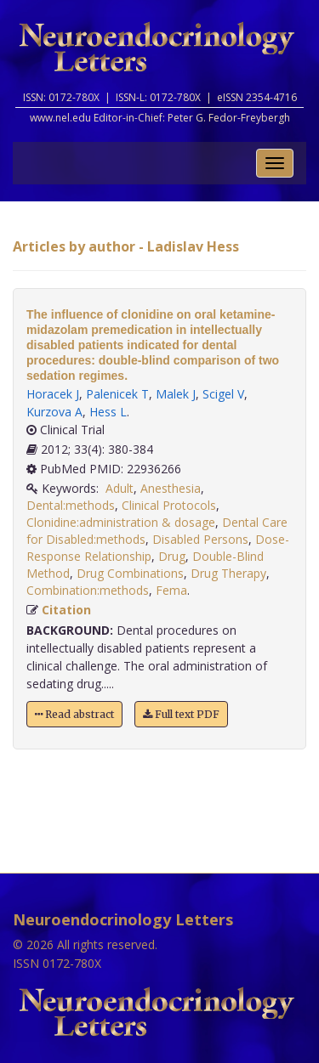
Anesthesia (170, 488)
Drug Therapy (228, 573)
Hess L (108, 412)
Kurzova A (54, 412)
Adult (119, 488)
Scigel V (223, 394)
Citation (66, 610)
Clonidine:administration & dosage (120, 522)
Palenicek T (117, 394)
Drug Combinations (130, 573)
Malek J (176, 394)
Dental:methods (70, 505)
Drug (171, 556)
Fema (171, 590)
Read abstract (74, 714)
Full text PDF (181, 714)
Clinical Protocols (169, 505)
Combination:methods (87, 590)
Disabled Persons (200, 539)
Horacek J (52, 394)
